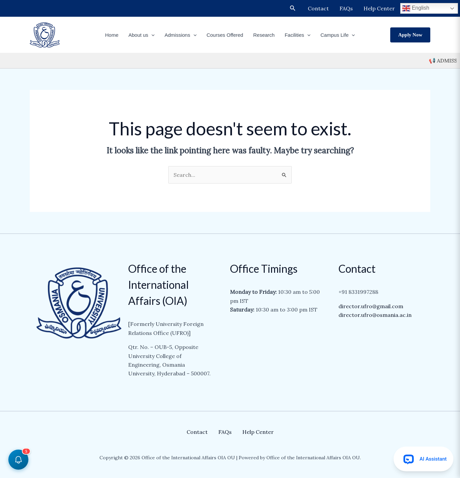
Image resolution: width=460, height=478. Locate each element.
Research (263, 35)
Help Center (379, 8)
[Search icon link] (293, 8)
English (415, 8)
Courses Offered (225, 35)
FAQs (346, 8)
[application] (151, 35)
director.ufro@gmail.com (370, 306)
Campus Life (337, 35)
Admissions (181, 35)
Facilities (297, 35)
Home (112, 35)
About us (142, 35)
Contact (318, 8)
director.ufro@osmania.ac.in (375, 315)
